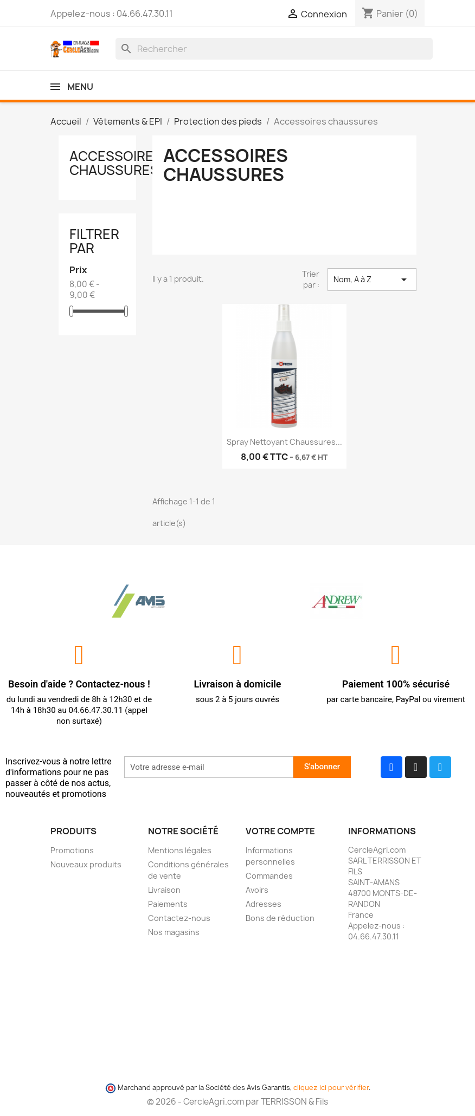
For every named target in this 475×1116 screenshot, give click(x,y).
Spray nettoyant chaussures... (284, 442)
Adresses (263, 904)
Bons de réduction (280, 918)
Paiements (168, 904)
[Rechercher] (274, 49)
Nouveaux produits (85, 864)
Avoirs (257, 890)
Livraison (164, 890)
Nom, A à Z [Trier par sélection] (371, 279)
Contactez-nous (179, 918)
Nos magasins (174, 932)
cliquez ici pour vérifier (331, 1087)
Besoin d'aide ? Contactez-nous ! (79, 684)
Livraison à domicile (237, 684)
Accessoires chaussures (115, 163)
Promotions (72, 850)
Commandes (269, 876)
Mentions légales (179, 850)
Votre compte (280, 831)
